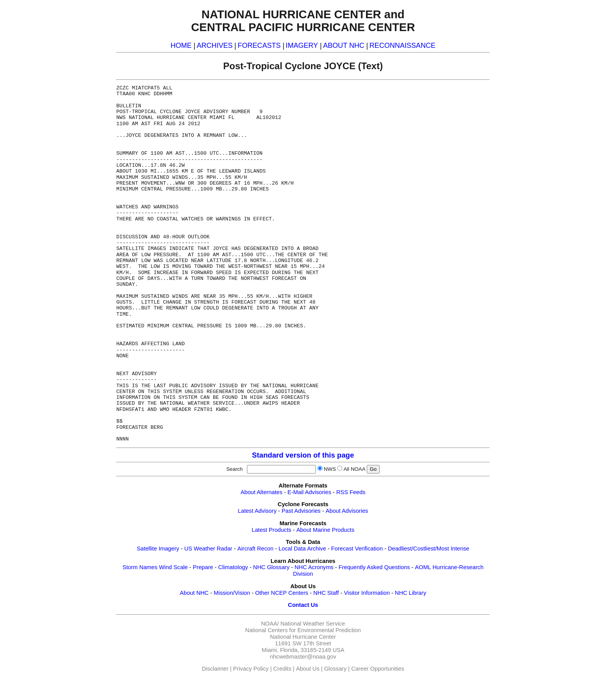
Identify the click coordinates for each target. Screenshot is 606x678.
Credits (282, 669)
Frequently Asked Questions (374, 567)
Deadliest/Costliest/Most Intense (428, 548)
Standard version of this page (303, 455)
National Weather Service (312, 623)
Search (236, 469)
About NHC (194, 593)
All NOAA (354, 469)
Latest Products (271, 530)
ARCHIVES (215, 45)
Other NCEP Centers (281, 593)
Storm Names (140, 567)
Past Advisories (301, 511)
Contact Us (303, 605)
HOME (180, 45)
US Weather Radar (208, 548)
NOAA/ (270, 623)
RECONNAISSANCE (403, 45)
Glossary (335, 669)
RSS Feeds (351, 492)
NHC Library (410, 593)
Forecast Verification (357, 548)
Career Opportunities (377, 669)
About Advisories (347, 511)
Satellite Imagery (158, 548)
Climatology (233, 567)
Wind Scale (173, 567)
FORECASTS (259, 45)
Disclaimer (215, 669)
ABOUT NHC (343, 45)
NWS (330, 469)
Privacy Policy (250, 669)
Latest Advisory (257, 511)
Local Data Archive (302, 548)
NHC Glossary (271, 567)
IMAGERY (302, 45)
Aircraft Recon (255, 548)
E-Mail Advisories (309, 492)
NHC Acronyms (313, 567)
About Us (307, 669)
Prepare (203, 567)
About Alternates (262, 492)
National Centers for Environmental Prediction (303, 630)
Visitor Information (367, 593)
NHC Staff (326, 593)
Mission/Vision (232, 593)
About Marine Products (325, 530)
